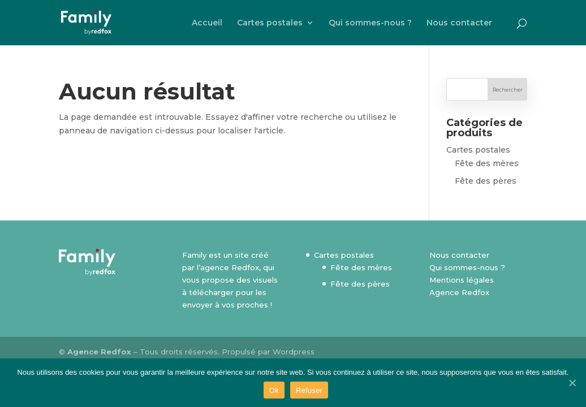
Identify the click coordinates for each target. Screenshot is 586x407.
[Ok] (572, 382)
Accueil (207, 23)
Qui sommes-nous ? (370, 23)
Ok (274, 390)
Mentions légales (461, 279)
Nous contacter (459, 23)
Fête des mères (487, 163)
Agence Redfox (459, 292)
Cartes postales (270, 23)
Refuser (309, 390)
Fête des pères (485, 181)
